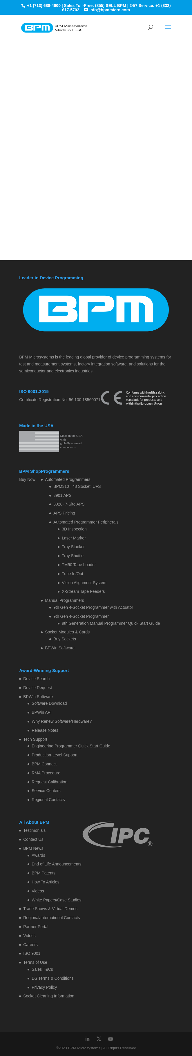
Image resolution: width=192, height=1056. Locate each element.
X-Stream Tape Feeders (83, 591)
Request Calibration (49, 782)
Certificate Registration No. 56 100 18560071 (59, 399)
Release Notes (45, 730)
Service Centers (46, 790)
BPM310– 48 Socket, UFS (77, 486)
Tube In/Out (72, 573)
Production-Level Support (54, 755)
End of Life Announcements (56, 864)
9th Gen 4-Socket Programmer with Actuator (93, 607)
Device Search (36, 678)
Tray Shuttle (73, 555)
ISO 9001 (31, 953)
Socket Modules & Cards (67, 632)
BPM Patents (43, 873)
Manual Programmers (64, 600)
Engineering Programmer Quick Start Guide (71, 746)
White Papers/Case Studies (56, 900)
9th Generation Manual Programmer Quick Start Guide (111, 623)
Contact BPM (112, 83)
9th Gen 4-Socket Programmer (81, 616)
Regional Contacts (48, 799)
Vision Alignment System (84, 582)
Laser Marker (74, 538)
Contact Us (33, 839)
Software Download (49, 703)
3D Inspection (74, 529)
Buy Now (27, 479)
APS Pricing (64, 513)
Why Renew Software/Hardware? (62, 721)
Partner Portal (35, 926)
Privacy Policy (44, 987)
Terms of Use (35, 962)
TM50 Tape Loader (79, 564)
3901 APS (62, 495)
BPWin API (41, 712)
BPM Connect (44, 764)
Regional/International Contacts (51, 917)
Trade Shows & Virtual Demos (50, 908)
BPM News (33, 848)
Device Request (37, 687)
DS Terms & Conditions (52, 978)
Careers (30, 944)
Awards (38, 855)
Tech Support (35, 739)
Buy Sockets (64, 639)
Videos (38, 891)
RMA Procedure (46, 773)
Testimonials (34, 830)
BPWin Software (60, 648)
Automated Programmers (67, 479)
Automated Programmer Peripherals (85, 522)
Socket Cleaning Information (48, 996)
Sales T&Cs (42, 969)
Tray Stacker (73, 546)
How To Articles (45, 882)
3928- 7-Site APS (68, 504)
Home (70, 83)
